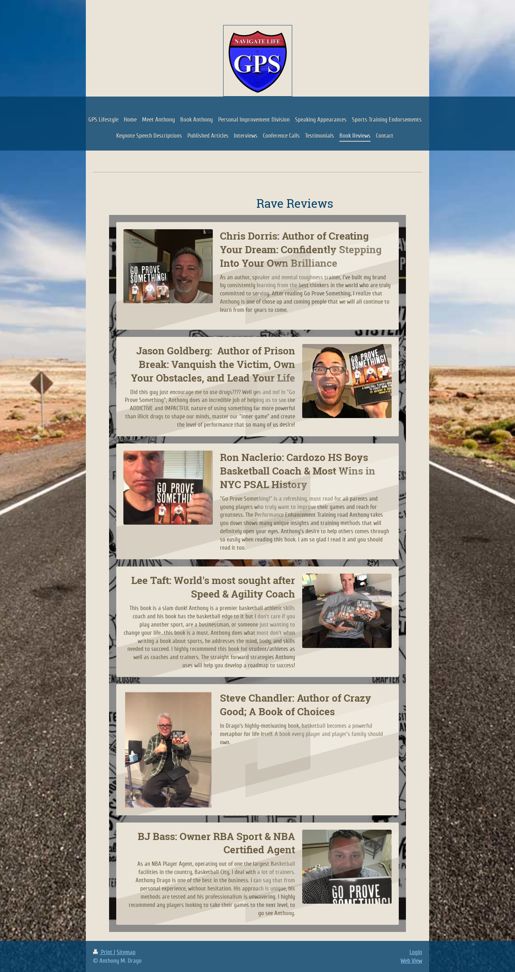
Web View (411, 960)
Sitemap (126, 952)
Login (415, 952)
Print (103, 952)
